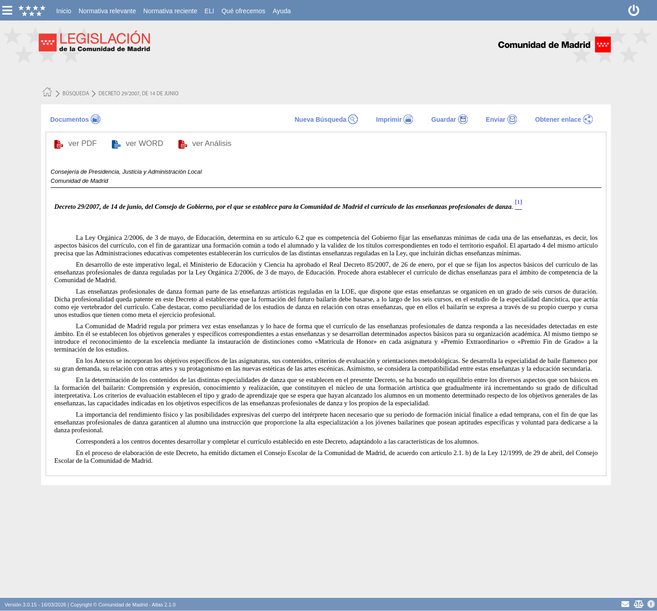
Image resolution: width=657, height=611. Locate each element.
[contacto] (625, 604)
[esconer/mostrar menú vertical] (7, 10)
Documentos (69, 119)
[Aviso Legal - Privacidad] (638, 604)
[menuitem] (63, 11)
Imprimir (389, 119)
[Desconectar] (634, 10)
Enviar (496, 119)
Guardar (443, 119)
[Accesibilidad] (651, 604)
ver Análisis (213, 143)
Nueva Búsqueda (321, 119)
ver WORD (146, 143)
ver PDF (83, 143)
